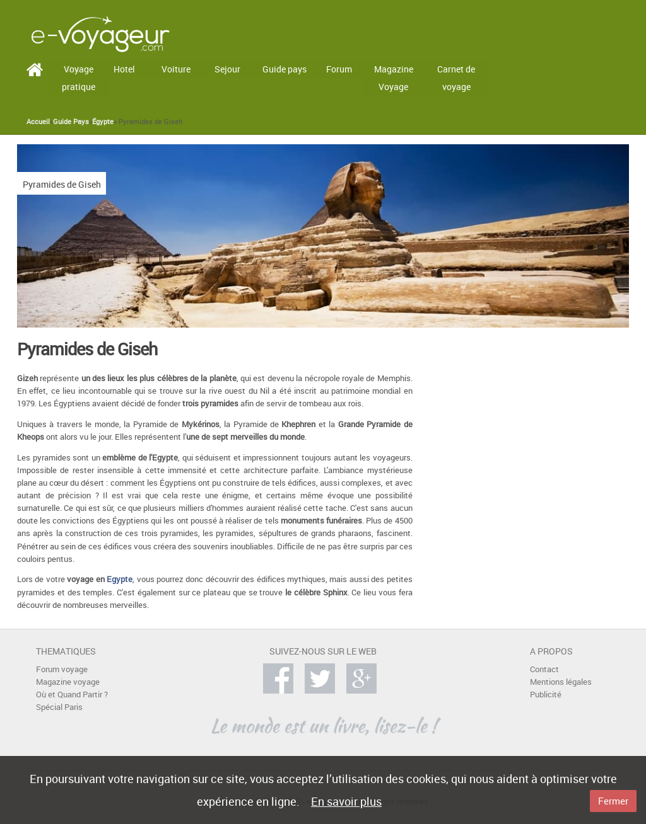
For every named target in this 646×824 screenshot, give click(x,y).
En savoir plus (346, 801)
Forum (339, 69)
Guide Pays (71, 121)
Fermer (613, 800)
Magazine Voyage (393, 78)
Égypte (103, 121)
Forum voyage (62, 669)
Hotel (124, 69)
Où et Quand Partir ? (72, 694)
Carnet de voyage (456, 78)
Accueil (38, 121)
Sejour (227, 69)
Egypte (119, 579)
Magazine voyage (68, 682)
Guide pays (284, 69)
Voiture (176, 69)
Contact (544, 669)
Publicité (545, 694)
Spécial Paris (59, 707)
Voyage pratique (78, 78)
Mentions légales (561, 682)
